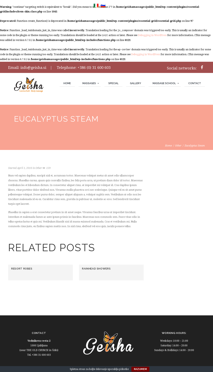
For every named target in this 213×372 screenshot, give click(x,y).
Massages (89, 83)
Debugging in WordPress (152, 35)
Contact (194, 83)
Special (113, 83)
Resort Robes (21, 268)
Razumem (140, 369)
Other (178, 145)
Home (67, 83)
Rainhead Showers (96, 268)
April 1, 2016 (24, 168)
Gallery (135, 83)
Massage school (164, 83)
